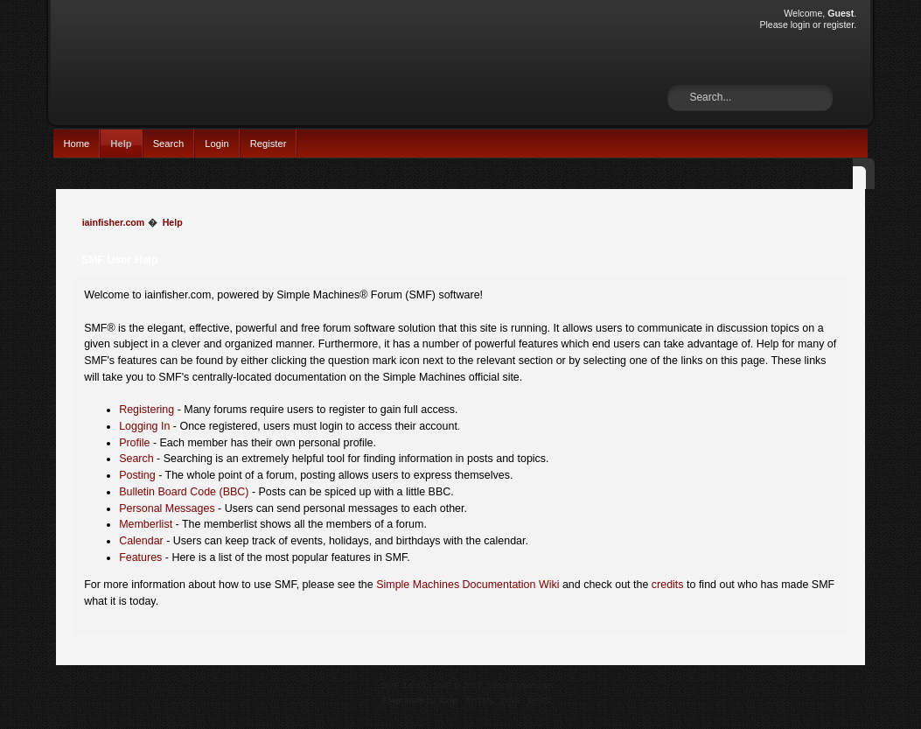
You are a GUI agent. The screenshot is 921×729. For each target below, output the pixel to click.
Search (169, 143)
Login (216, 143)
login (800, 24)
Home (76, 143)
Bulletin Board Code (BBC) (183, 492)
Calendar (141, 541)
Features (140, 557)
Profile (134, 443)
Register (268, 143)
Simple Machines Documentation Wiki (467, 584)
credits (668, 584)
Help (120, 143)
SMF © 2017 (457, 685)
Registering (146, 409)
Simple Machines (520, 685)
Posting (137, 475)
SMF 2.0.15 (403, 685)
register (838, 24)
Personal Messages (167, 508)
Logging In (144, 426)
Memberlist (145, 524)
